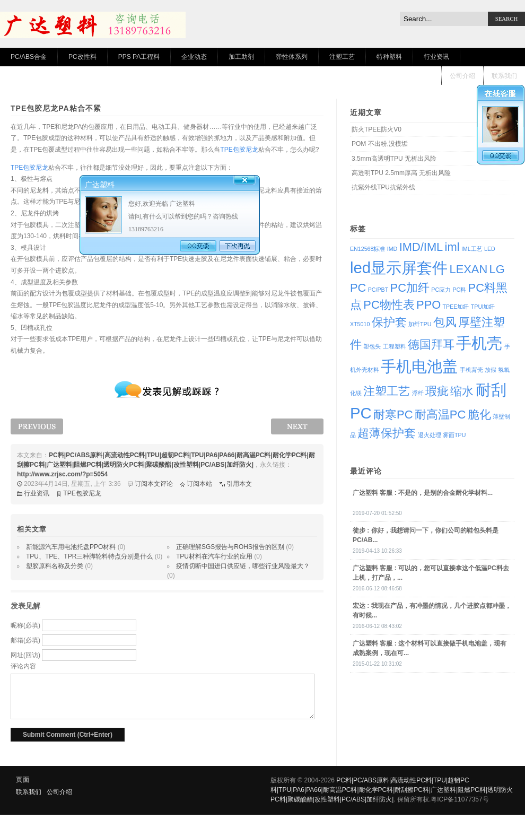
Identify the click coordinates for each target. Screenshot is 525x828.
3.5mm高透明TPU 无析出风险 (394, 158)
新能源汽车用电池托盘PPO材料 (71, 547)
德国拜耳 (431, 344)
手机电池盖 (419, 366)
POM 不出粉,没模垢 (380, 143)
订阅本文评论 (154, 483)
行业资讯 (436, 56)
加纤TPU (419, 324)
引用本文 (239, 483)
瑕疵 (437, 391)
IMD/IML (421, 247)
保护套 (389, 322)
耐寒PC (393, 414)
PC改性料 (82, 56)
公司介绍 (462, 76)
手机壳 (479, 343)
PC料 (459, 289)
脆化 (479, 414)
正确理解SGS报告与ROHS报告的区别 (230, 547)
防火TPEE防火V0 (376, 129)
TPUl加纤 (483, 306)
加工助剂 (241, 56)
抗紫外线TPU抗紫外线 (383, 187)
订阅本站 (199, 483)
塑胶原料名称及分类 (54, 566)
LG (497, 269)
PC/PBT (378, 289)
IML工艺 (472, 249)
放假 (490, 370)
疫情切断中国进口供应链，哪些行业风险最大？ (243, 566)
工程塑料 (394, 346)
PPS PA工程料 (139, 56)
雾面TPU (454, 435)
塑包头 (372, 346)
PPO (428, 304)
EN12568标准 (367, 249)
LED (489, 249)
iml (452, 247)
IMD (392, 249)
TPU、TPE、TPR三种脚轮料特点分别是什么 (89, 556)
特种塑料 (389, 56)
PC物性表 (388, 304)
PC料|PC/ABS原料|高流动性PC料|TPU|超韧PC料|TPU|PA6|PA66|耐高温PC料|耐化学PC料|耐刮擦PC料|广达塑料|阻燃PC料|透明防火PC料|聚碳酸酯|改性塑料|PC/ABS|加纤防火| (391, 790)
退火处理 (429, 435)
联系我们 (504, 76)
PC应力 (441, 289)
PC (358, 287)
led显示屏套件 (399, 267)
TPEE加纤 (456, 306)
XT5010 (360, 324)
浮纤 (418, 393)
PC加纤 (410, 287)
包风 (445, 322)
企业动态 (194, 56)
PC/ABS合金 (29, 56)
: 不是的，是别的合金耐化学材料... (423, 492)
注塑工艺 (342, 56)
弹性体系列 (292, 56)
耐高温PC (440, 414)
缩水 (462, 391)
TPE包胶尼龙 (239, 149)
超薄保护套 (386, 433)
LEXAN (468, 269)
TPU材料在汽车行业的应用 (214, 556)
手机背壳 (471, 370)
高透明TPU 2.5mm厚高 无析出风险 (401, 173)
